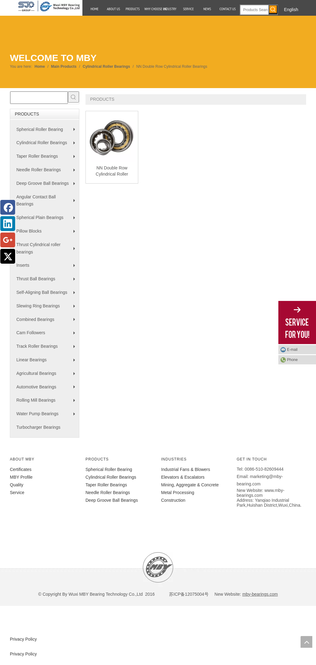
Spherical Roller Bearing (47, 131)
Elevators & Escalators (183, 477)
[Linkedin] (7, 223)
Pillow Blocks (47, 233)
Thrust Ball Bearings (47, 281)
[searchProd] (39, 97)
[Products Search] (254, 10)
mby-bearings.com (260, 594)
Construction (173, 500)
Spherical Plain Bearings (47, 220)
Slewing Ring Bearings (47, 308)
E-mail (292, 349)
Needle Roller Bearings (47, 172)
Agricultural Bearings (47, 375)
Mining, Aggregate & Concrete (190, 484)
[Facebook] (7, 207)
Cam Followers (47, 335)
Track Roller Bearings (47, 348)
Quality (16, 484)
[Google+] (7, 240)
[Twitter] (7, 256)
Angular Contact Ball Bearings (47, 201)
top (306, 642)
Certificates (20, 469)
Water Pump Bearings (47, 416)
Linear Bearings (47, 362)
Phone (292, 360)
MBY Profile (21, 477)
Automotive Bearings (47, 389)
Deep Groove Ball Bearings (47, 185)
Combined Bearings (47, 321)
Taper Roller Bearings (47, 158)
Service (17, 492)
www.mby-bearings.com (261, 493)
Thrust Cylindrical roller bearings (47, 249)
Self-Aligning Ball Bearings (47, 294)
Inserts (47, 267)
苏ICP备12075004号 (188, 594)
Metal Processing (177, 492)
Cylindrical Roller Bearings (47, 145)
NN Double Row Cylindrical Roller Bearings (112, 171)
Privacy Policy (23, 639)
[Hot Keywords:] (273, 9)
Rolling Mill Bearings (47, 402)
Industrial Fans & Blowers (185, 469)
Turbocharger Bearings (38, 427)
